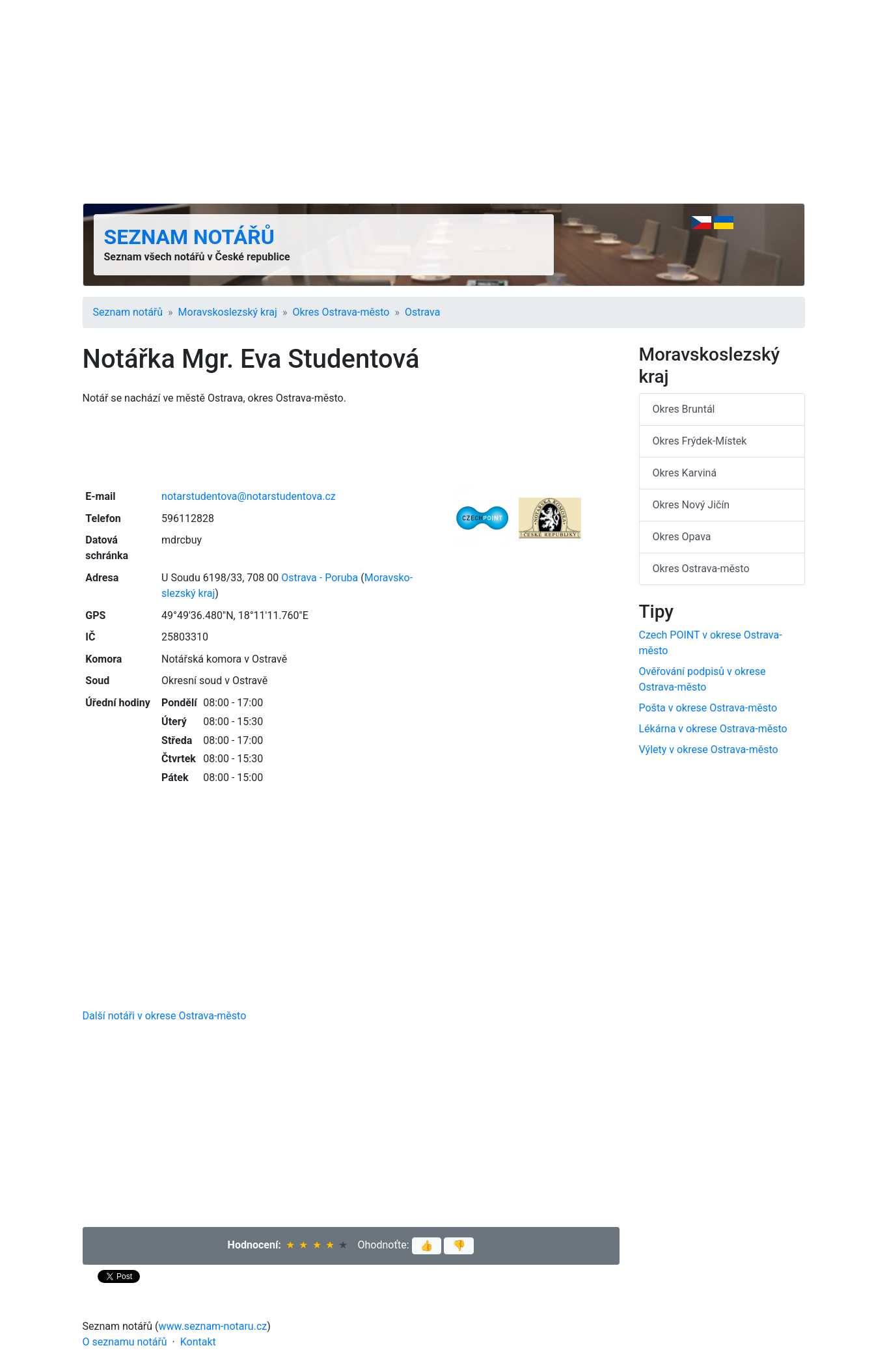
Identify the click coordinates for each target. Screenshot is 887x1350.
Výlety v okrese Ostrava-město (708, 749)
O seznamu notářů (125, 1342)
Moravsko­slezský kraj (227, 312)
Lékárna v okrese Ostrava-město (713, 729)
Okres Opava (682, 536)
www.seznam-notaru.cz (213, 1326)
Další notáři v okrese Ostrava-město (165, 1016)
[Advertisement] (444, 101)
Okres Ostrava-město (340, 312)
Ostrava (423, 312)
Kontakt (198, 1342)
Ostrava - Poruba (319, 578)
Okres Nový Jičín (691, 505)
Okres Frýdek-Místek (700, 441)
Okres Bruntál (684, 409)
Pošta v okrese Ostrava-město (708, 708)
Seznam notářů (189, 237)
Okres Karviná (685, 473)
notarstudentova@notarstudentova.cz (248, 496)
